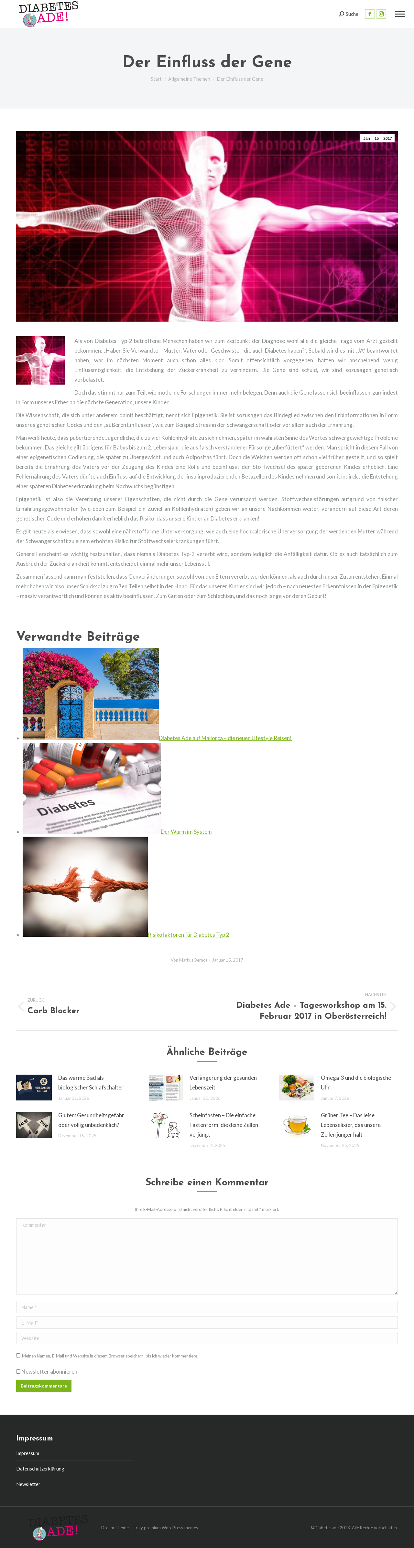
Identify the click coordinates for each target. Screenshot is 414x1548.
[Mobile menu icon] (400, 14)
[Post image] (34, 1087)
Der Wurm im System (186, 831)
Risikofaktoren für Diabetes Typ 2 (188, 934)
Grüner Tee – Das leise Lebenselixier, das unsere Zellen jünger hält (351, 1125)
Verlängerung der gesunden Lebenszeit (223, 1082)
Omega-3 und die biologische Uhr (356, 1082)
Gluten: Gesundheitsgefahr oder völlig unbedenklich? (91, 1120)
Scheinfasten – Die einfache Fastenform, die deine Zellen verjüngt (224, 1125)
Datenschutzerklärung (40, 1468)
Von (189, 960)
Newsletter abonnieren (46, 1371)
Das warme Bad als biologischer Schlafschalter (91, 1082)
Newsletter (28, 1484)
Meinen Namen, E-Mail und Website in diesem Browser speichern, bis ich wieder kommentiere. (110, 1355)
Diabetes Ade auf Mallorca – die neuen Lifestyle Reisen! (225, 738)
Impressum (27, 1453)
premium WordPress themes (171, 1527)
